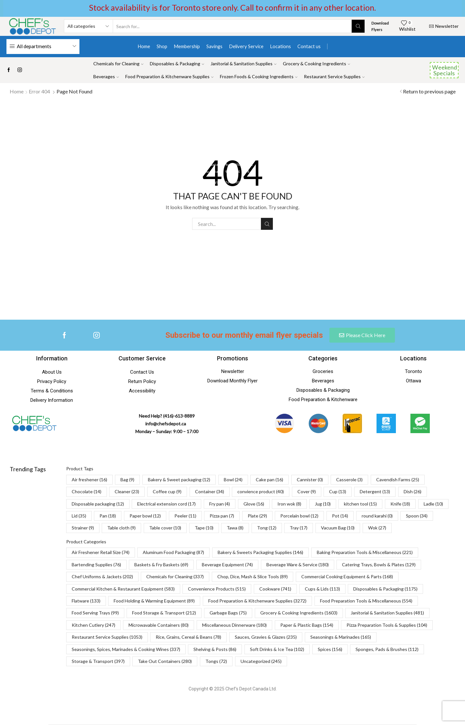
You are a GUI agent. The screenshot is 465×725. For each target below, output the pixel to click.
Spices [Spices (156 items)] (330, 649)
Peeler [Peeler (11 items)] (185, 515)
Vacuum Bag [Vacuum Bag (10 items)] (338, 527)
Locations (280, 46)
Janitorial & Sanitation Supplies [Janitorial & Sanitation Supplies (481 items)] (387, 612)
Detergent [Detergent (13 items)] (375, 491)
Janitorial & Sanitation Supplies (243, 63)
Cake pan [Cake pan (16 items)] (269, 479)
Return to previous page (429, 91)
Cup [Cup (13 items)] (337, 491)
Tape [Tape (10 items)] (204, 527)
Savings (214, 46)
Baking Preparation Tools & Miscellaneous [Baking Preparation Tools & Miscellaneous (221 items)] (365, 552)
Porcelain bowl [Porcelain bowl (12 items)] (299, 515)
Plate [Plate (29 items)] (257, 515)
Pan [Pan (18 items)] (107, 515)
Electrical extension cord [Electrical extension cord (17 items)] (166, 503)
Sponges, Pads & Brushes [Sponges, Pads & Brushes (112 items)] (387, 649)
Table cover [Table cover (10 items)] (165, 527)
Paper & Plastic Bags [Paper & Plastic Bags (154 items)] (306, 625)
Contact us (309, 46)
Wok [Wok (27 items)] (377, 527)
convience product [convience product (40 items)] (260, 491)
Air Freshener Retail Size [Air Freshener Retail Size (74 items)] (100, 552)
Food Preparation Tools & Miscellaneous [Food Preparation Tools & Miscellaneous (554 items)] (366, 600)
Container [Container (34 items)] (209, 491)
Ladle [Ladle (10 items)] (433, 503)
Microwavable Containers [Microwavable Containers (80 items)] (159, 625)
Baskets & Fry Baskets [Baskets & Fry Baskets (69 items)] (161, 564)
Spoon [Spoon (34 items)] (417, 515)
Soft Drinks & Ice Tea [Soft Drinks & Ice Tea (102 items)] (277, 649)
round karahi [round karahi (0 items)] (377, 515)
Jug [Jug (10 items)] (323, 503)
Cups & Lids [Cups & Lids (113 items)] (322, 589)
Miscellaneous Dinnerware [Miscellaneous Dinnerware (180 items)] (234, 625)
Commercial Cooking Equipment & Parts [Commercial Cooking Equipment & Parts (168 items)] (347, 576)
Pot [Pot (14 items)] (340, 515)
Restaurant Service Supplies (334, 76)
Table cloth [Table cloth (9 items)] (121, 527)
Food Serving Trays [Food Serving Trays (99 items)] (95, 612)
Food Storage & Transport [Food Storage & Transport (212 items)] (164, 612)
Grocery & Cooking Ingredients (316, 63)
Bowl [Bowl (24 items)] (233, 479)
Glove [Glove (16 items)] (253, 503)
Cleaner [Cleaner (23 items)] (127, 491)
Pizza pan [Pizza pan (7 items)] (222, 515)
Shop (162, 46)
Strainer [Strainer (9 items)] (83, 527)
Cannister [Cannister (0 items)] (310, 479)
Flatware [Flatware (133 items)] (86, 600)
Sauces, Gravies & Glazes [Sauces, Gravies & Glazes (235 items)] (266, 637)
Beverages (106, 76)
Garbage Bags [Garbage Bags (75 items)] (228, 612)
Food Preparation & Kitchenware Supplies (169, 76)
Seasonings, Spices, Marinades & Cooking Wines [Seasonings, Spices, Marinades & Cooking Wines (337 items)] (126, 649)
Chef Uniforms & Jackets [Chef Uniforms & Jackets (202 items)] (102, 576)
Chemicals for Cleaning (118, 63)
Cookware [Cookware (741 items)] (275, 589)
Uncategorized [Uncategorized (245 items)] (261, 661)
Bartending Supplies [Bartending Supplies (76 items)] (96, 564)
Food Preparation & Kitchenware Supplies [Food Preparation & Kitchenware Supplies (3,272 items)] (257, 600)
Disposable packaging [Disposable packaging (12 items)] (98, 503)
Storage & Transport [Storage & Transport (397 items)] (98, 661)
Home (144, 46)
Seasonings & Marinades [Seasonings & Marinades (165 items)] (340, 637)
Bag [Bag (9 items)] (127, 479)
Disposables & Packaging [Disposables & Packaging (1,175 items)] (385, 589)
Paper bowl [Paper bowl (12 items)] (145, 515)
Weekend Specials (444, 70)
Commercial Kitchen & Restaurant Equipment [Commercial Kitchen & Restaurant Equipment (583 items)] (123, 589)
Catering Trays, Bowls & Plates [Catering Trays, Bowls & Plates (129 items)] (379, 564)
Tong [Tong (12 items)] (266, 527)
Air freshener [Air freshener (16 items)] (89, 479)
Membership (187, 46)
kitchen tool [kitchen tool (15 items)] (360, 503)
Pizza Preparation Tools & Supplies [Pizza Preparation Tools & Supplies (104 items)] (386, 625)
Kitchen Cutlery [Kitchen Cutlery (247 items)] (93, 625)
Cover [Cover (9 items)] (306, 491)
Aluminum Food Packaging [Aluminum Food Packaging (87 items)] (173, 552)
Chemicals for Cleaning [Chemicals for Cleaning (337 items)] (175, 576)
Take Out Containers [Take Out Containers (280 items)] (165, 661)
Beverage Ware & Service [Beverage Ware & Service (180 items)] (297, 564)
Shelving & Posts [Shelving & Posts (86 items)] (214, 649)
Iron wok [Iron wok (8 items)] (289, 503)
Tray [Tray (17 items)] (298, 527)
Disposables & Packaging (177, 63)
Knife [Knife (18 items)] (400, 503)
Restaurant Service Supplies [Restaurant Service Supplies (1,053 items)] (107, 637)
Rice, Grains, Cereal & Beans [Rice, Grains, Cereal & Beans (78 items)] (188, 637)
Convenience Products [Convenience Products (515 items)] (217, 589)
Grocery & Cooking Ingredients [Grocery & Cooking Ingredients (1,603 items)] (298, 612)
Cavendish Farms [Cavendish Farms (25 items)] (397, 479)
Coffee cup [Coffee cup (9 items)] (167, 491)
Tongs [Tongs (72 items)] (216, 661)
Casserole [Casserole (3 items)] (349, 479)
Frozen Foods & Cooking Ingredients (258, 76)
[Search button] (358, 26)
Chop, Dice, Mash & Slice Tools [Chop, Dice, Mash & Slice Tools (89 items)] (252, 576)
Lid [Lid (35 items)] (79, 515)
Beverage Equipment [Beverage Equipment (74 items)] (227, 564)
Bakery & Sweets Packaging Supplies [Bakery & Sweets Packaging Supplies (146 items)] (260, 552)
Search (267, 224)
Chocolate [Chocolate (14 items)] (86, 491)
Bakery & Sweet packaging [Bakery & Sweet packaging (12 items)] (179, 479)
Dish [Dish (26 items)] (412, 491)
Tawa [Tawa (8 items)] (235, 527)
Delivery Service (246, 46)
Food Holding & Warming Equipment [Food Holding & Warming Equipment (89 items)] (154, 600)
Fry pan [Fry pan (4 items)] (219, 503)
